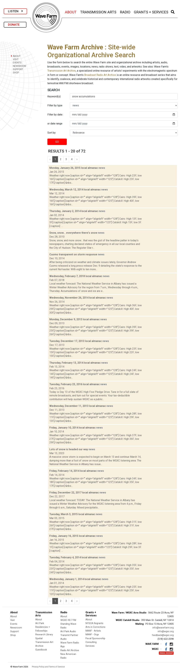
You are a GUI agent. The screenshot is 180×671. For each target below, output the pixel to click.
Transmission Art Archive (61, 70)
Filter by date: (55, 114)
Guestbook (41, 649)
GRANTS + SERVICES (151, 11)
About (13, 616)
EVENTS (16, 62)
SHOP (15, 72)
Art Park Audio (68, 631)
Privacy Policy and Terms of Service (48, 666)
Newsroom (16, 627)
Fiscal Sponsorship (95, 638)
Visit (12, 620)
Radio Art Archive (69, 650)
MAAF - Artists (93, 630)
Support (14, 631)
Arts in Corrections (95, 627)
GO (57, 141)
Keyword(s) (54, 96)
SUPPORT (17, 69)
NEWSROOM (18, 66)
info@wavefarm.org (163, 627)
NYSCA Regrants (94, 623)
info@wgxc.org (166, 631)
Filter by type (54, 105)
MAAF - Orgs (92, 634)
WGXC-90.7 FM (68, 620)
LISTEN (15, 11)
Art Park (39, 623)
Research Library (44, 634)
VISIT (15, 59)
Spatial (39, 638)
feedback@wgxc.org (163, 635)
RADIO (125, 11)
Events (13, 624)
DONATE (15, 24)
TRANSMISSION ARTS (98, 11)
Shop (13, 635)
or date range (54, 123)
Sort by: (51, 132)
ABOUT (71, 11)
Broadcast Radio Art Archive (100, 74)
